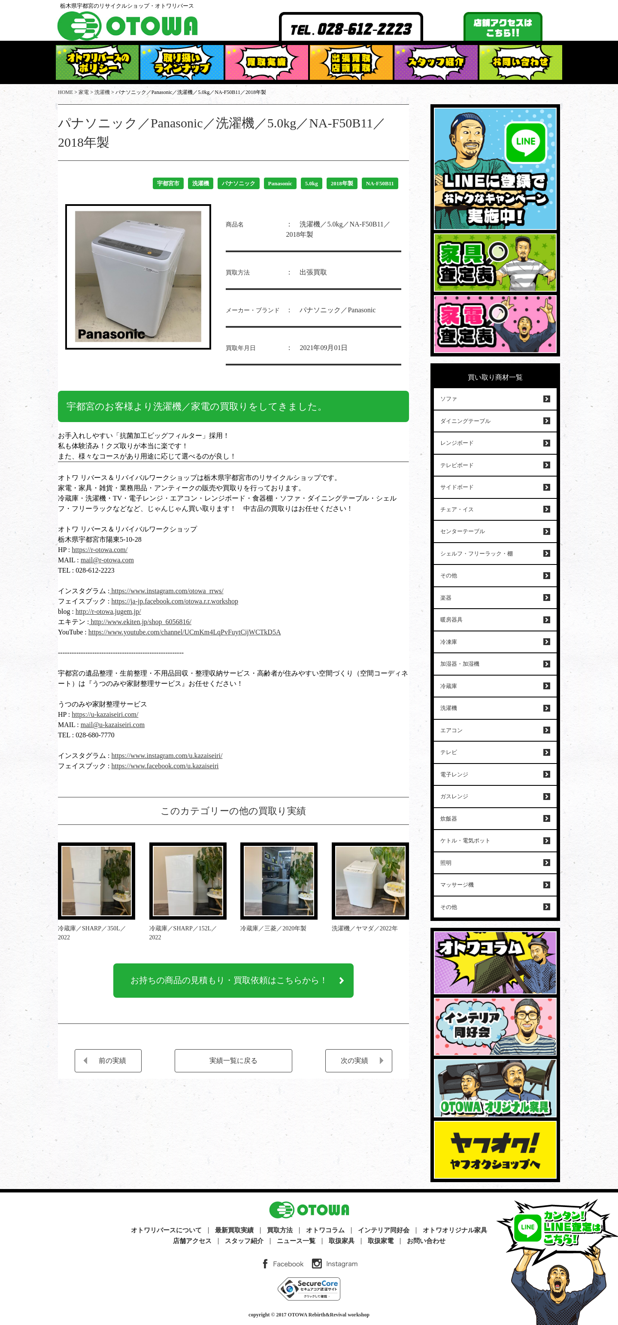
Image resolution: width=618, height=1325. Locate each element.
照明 (445, 863)
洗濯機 (200, 183)
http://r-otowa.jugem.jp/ (108, 611)
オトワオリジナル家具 (455, 1230)
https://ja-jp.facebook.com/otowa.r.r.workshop (174, 601)
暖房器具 (451, 619)
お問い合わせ (426, 1241)
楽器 (445, 598)
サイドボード (457, 487)
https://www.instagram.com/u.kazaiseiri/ (166, 755)
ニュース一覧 (296, 1241)
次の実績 (354, 1062)
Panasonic (280, 183)
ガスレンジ (454, 796)
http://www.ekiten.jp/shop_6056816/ (140, 621)
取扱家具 (341, 1241)
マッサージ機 (457, 884)
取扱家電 (381, 1241)
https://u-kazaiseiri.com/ (105, 714)
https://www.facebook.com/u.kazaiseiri (164, 766)
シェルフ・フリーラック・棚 (476, 553)
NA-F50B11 (380, 183)
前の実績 (112, 1062)
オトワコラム (325, 1230)
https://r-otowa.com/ (99, 549)
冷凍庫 (448, 642)
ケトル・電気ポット (465, 840)
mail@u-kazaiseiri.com (113, 724)
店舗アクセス (192, 1241)
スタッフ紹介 (244, 1241)
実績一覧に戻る (233, 1062)
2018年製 (342, 183)
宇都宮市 (168, 183)
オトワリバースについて (166, 1230)
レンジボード (457, 443)
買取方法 (280, 1230)
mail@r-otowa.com (107, 560)
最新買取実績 (234, 1230)
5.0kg (311, 183)
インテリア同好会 (383, 1230)
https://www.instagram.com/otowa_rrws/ (166, 591)
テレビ (448, 752)
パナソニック (238, 183)
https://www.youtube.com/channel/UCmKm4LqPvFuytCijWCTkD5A (184, 632)
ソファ (448, 398)
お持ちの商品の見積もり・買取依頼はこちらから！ (229, 981)
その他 (448, 575)
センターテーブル (462, 531)
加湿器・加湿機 (459, 664)
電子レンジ (454, 774)
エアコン (451, 730)
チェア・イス (457, 509)
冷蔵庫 (448, 686)
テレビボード (457, 465)
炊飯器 (448, 818)
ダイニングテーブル (465, 421)
